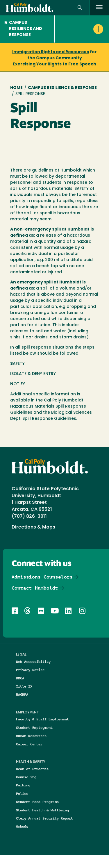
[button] (80, 7)
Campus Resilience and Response (23, 29)
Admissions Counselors (42, 577)
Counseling (26, 777)
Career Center (29, 744)
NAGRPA (22, 694)
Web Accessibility (33, 661)
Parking (23, 785)
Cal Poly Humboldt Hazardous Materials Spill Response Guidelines (48, 406)
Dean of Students (32, 769)
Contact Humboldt (35, 588)
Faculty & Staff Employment (42, 719)
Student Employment (34, 727)
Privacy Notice (30, 669)
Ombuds (22, 826)
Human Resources (31, 735)
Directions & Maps (33, 527)
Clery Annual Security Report (44, 818)
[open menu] (99, 7)
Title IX (24, 686)
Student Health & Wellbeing (42, 810)
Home (16, 88)
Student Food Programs (37, 801)
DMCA (20, 678)
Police (22, 793)
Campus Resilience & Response (62, 88)
